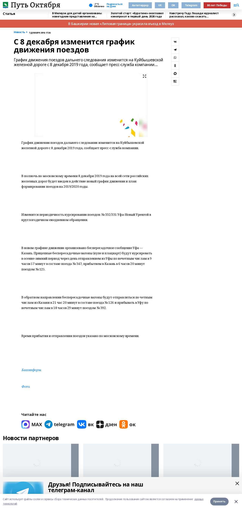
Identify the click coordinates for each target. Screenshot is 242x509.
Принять (219, 501)
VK (159, 5)
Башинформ (31, 370)
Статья (9, 14)
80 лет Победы (217, 5)
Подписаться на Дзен (115, 5)
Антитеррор (140, 5)
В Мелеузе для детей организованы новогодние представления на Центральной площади (77, 15)
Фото (25, 386)
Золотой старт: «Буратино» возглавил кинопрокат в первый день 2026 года (137, 15)
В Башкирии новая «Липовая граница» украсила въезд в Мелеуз (121, 23)
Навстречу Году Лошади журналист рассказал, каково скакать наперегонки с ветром (194, 15)
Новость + (20, 32)
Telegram (191, 5)
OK (173, 5)
